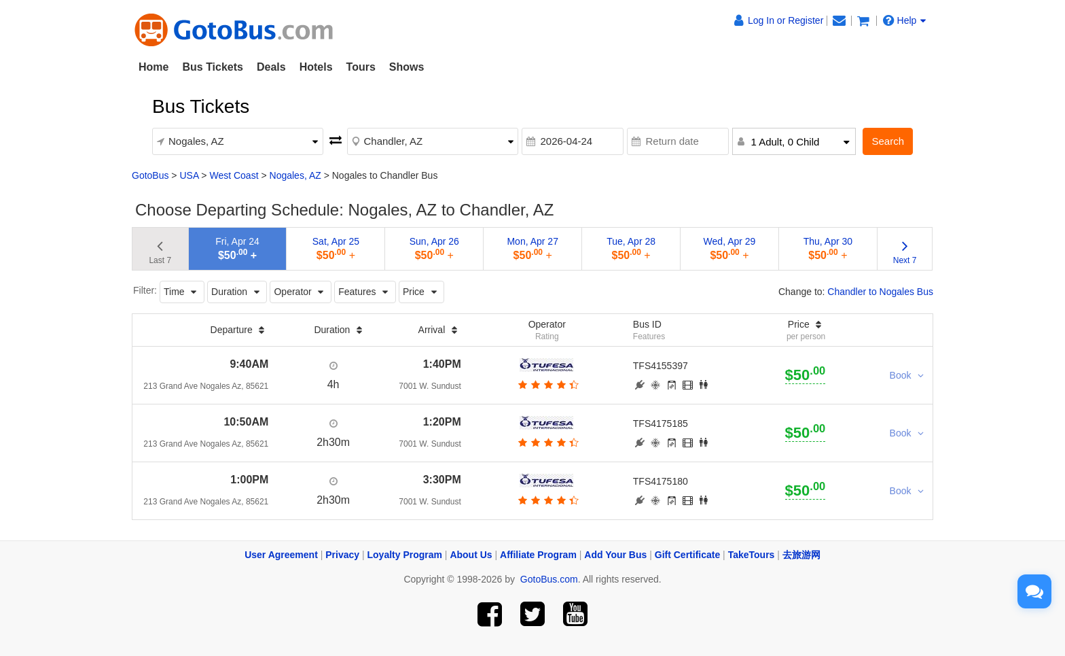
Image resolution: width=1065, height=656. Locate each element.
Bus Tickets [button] (212, 67)
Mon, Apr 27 (532, 248)
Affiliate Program (538, 554)
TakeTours (751, 554)
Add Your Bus (615, 554)
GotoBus (150, 175)
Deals (271, 67)
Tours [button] (361, 67)
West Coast (233, 175)
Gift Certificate (687, 554)
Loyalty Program (404, 554)
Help (905, 20)
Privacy (342, 554)
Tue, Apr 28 (631, 248)
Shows (407, 67)
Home (153, 67)
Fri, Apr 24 (237, 248)
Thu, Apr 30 (828, 248)
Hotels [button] (316, 67)
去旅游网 (801, 554)
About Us (471, 554)
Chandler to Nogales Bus (880, 291)
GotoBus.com (549, 579)
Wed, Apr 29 (730, 248)
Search (887, 141)
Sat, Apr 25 (335, 248)
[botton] (547, 384)
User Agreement (281, 554)
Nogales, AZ (295, 175)
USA (188, 175)
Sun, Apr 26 (434, 248)
